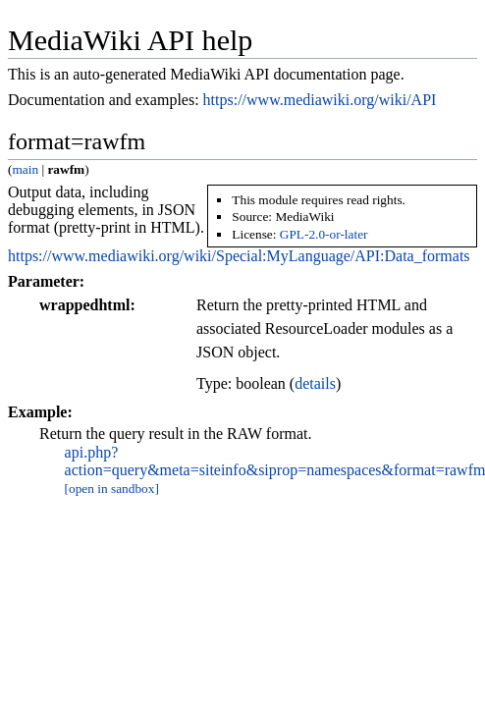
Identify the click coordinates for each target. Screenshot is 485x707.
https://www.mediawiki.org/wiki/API (320, 99)
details (315, 383)
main (25, 169)
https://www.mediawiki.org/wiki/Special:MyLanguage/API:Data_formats (239, 255)
